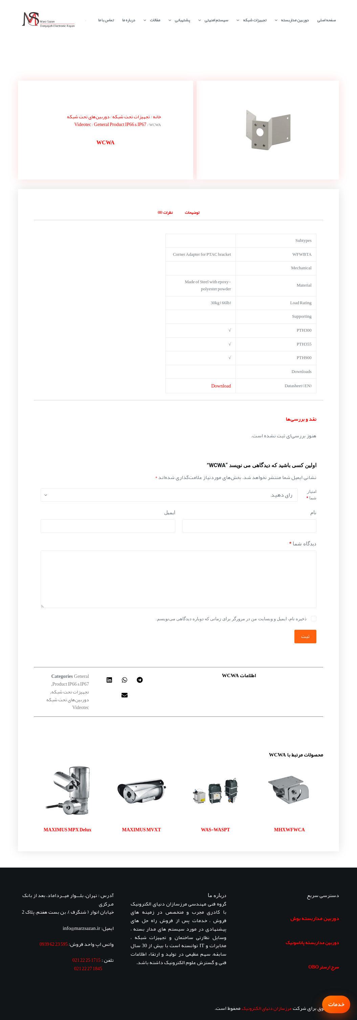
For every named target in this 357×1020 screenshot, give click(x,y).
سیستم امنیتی (212, 20)
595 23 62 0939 (54, 944)
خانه (157, 116)
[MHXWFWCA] (289, 791)
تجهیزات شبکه (250, 20)
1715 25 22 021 (86, 960)
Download (221, 386)
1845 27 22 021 (88, 968)
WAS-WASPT (215, 829)
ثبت (305, 636)
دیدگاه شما (302, 544)
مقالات (150, 20)
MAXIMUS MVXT (141, 829)
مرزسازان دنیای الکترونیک (267, 1008)
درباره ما (128, 20)
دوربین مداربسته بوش (314, 918)
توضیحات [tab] (192, 212)
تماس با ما (106, 20)
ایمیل (169, 512)
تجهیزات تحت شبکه (131, 116)
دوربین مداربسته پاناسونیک (312, 942)
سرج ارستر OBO (323, 967)
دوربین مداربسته (290, 20)
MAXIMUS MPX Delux (67, 829)
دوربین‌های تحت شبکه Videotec (88, 120)
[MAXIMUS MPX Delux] (67, 791)
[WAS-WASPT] (215, 791)
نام (313, 512)
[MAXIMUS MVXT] (141, 791)
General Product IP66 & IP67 (120, 124)
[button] (139, 680)
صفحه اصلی (326, 20)
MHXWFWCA (289, 829)
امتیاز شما (311, 495)
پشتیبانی (178, 20)
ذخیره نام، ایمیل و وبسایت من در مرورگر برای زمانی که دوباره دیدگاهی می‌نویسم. (231, 618)
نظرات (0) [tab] (165, 212)
